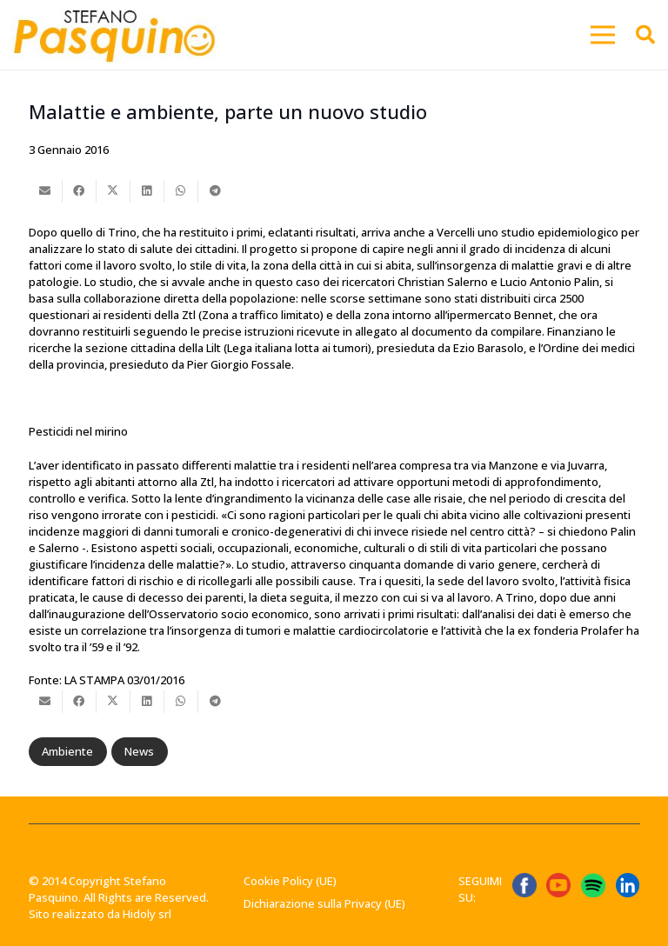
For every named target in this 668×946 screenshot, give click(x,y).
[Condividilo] (80, 191)
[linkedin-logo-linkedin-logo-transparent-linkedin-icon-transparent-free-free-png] (628, 885)
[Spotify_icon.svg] (593, 885)
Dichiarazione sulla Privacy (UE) (324, 903)
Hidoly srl (147, 914)
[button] (603, 35)
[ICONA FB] (524, 885)
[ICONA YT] (558, 885)
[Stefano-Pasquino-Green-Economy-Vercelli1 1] (114, 34)
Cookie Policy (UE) (290, 881)
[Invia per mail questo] (46, 191)
